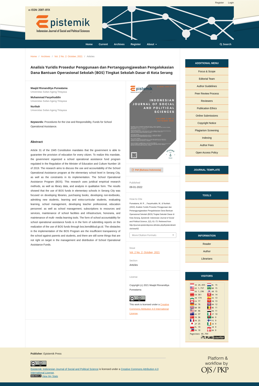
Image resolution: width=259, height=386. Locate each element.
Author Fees (207, 145)
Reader (207, 243)
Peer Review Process (207, 93)
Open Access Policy (207, 152)
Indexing (207, 137)
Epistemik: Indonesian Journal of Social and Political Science (64, 369)
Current (103, 44)
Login (231, 2)
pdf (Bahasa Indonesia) (147, 170)
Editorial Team (207, 78)
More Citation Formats (144, 235)
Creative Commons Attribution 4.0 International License (149, 309)
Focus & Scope (206, 71)
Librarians (206, 258)
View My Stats (50, 376)
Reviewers (207, 100)
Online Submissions (207, 115)
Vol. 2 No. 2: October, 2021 (68, 56)
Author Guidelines (207, 86)
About (151, 44)
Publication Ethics (207, 108)
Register (136, 44)
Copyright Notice (206, 123)
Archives (119, 44)
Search (225, 44)
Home (89, 44)
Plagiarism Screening (207, 130)
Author (206, 251)
